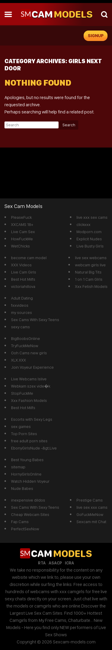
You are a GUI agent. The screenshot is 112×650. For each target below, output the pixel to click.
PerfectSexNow (25, 528)
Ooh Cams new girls (29, 352)
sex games (21, 426)
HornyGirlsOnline (26, 474)
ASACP (55, 563)
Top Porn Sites (24, 433)
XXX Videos (21, 264)
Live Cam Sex (23, 231)
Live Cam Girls (23, 272)
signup (96, 35)
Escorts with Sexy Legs (31, 419)
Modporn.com (89, 231)
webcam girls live (90, 264)
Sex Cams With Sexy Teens (35, 319)
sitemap (18, 466)
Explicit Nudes (89, 238)
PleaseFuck (21, 217)
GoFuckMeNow (89, 514)
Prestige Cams (89, 500)
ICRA (69, 563)
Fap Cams (20, 521)
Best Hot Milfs (23, 279)
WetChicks (20, 246)
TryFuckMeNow (24, 345)
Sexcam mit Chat (91, 521)
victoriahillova (23, 286)
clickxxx (83, 224)
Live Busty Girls (90, 246)
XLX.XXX (18, 360)
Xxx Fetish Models (91, 286)
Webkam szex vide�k (30, 386)
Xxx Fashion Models (29, 400)
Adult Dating (22, 298)
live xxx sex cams (92, 217)
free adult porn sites (29, 440)
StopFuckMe (22, 393)
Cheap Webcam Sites (30, 514)
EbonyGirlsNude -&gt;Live (34, 448)
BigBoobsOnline (25, 338)
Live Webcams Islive (29, 378)
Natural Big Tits (88, 272)
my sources (21, 312)
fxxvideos (19, 305)
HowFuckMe (22, 238)
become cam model (29, 257)
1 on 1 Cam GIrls (88, 279)
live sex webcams (91, 257)
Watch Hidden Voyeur (30, 481)
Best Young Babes (27, 459)
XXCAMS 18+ (22, 224)
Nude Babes (22, 488)
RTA (42, 563)
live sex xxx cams (92, 507)
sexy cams (20, 326)
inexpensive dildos (28, 500)
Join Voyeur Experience (32, 367)
